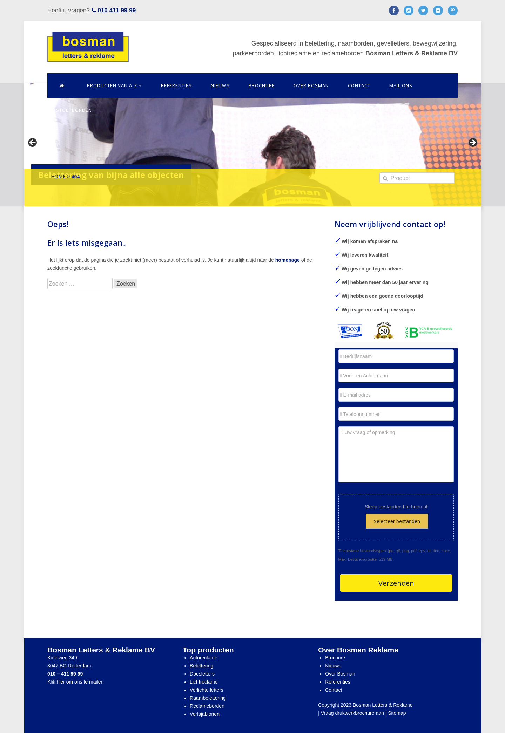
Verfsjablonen (205, 714)
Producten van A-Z (114, 85)
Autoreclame (203, 657)
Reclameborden (207, 706)
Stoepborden (74, 110)
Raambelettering (208, 698)
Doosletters (202, 674)
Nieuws (220, 85)
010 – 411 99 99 (65, 674)
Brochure (262, 85)
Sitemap (397, 713)
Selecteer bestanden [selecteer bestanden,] (397, 521)
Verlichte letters (206, 690)
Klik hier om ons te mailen (75, 682)
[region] (252, 144)
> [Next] (472, 143)
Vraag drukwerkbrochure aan (352, 713)
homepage (287, 260)
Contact (359, 85)
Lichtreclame (203, 682)
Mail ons (400, 85)
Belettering (201, 666)
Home (58, 176)
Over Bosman (311, 85)
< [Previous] (33, 143)
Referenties (176, 85)
